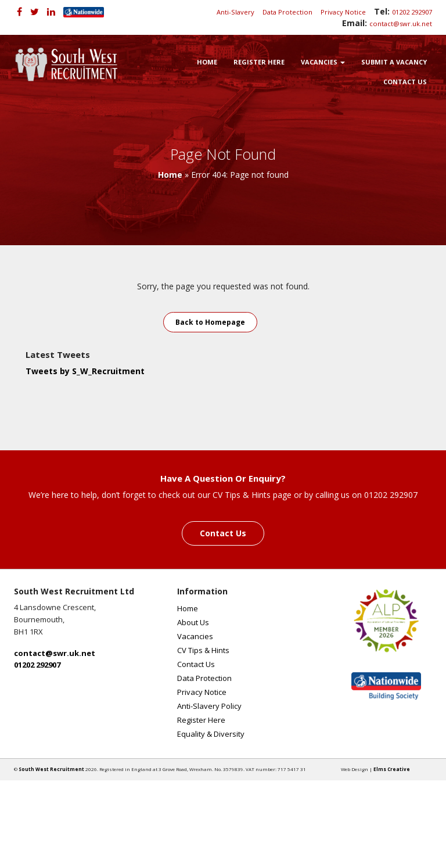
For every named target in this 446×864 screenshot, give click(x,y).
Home (207, 62)
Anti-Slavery (235, 12)
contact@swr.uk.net (400, 23)
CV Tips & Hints (203, 650)
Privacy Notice (343, 12)
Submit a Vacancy (394, 62)
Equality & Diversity (210, 734)
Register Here (259, 62)
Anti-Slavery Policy (209, 706)
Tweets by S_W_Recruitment (85, 371)
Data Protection (287, 12)
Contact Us (405, 81)
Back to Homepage (210, 322)
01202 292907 (412, 12)
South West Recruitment (51, 769)
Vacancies (323, 62)
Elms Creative (391, 769)
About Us (193, 622)
